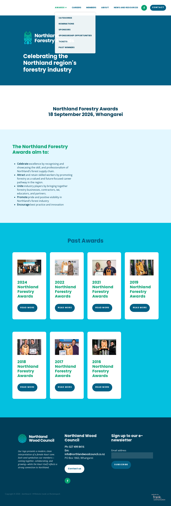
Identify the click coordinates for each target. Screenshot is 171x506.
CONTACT (158, 7)
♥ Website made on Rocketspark (46, 494)
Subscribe (121, 464)
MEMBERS (91, 7)
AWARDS (61, 7)
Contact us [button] (74, 469)
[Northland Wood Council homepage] (21, 7)
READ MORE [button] (27, 307)
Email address (118, 450)
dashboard (26, 494)
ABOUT (105, 7)
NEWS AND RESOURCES (126, 7)
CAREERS (76, 7)
